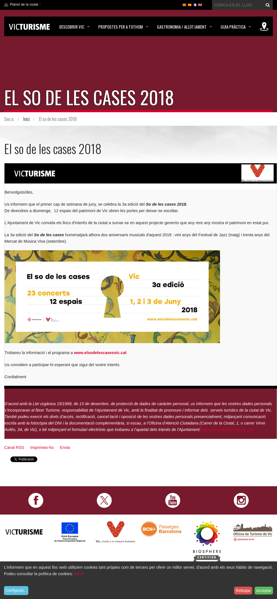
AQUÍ (79, 574)
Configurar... (16, 590)
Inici (26, 119)
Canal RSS (14, 447)
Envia (65, 447)
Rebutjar (243, 590)
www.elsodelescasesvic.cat (100, 352)
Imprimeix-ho (42, 447)
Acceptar (263, 590)
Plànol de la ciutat (24, 4)
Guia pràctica (233, 27)
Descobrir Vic (71, 27)
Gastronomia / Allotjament (182, 27)
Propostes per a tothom (120, 27)
